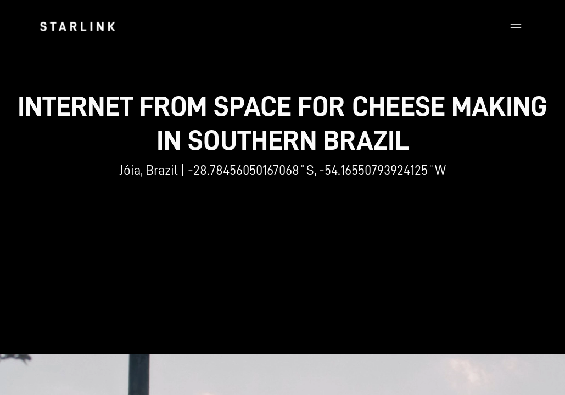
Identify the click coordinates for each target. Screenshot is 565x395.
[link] (77, 26)
